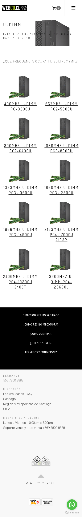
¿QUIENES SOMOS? (41, 343)
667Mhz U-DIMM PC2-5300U (61, 106)
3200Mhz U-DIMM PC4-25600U (61, 281)
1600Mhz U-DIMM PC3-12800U (62, 190)
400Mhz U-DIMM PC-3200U (20, 106)
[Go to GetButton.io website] (72, 512)
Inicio (9, 34)
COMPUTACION (34, 34)
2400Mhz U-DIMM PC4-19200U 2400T (20, 281)
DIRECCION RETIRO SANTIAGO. (41, 315)
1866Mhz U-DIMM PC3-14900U (21, 232)
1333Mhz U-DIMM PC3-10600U (21, 190)
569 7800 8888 (13, 380)
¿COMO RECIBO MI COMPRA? (41, 324)
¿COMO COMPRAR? (41, 333)
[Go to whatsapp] (72, 504)
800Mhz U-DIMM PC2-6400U (20, 148)
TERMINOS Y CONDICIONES (41, 352)
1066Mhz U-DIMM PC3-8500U (62, 148)
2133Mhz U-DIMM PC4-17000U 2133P (62, 234)
